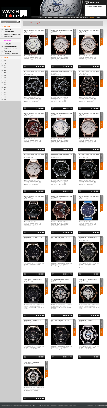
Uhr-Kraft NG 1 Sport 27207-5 (87, 320)
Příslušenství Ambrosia (10, 49)
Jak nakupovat (42, 17)
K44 (5, 90)
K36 (5, 77)
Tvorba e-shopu (36, 405)
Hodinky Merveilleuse (10, 46)
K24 (5, 63)
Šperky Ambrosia (9, 51)
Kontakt (98, 17)
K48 (5, 94)
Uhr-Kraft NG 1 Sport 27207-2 (32, 320)
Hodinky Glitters (8, 44)
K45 (5, 92)
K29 (5, 68)
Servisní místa (84, 17)
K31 (5, 70)
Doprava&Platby (74, 17)
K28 (5, 65)
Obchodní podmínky (52, 17)
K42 (5, 87)
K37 (5, 80)
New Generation (9, 36)
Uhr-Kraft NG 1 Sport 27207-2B (60, 320)
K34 (5, 73)
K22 (5, 60)
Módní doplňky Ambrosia (11, 54)
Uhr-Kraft (26, 23)
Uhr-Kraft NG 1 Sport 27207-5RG (33, 362)
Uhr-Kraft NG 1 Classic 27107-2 (33, 237)
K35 (5, 75)
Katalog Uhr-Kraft (64, 17)
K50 (5, 97)
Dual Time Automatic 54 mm (12, 34)
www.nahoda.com (102, 405)
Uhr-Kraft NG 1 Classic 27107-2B (60, 237)
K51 (5, 99)
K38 (5, 82)
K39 (5, 85)
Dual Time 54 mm (9, 32)
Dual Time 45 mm (9, 29)
